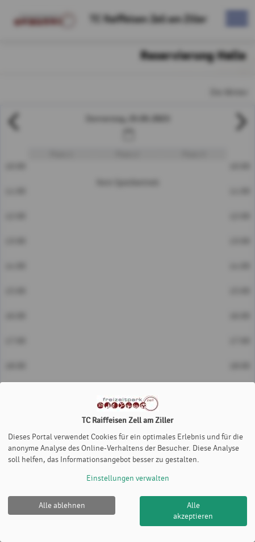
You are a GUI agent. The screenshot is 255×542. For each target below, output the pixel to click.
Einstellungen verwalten (127, 478)
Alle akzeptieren (193, 511)
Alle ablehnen (62, 505)
